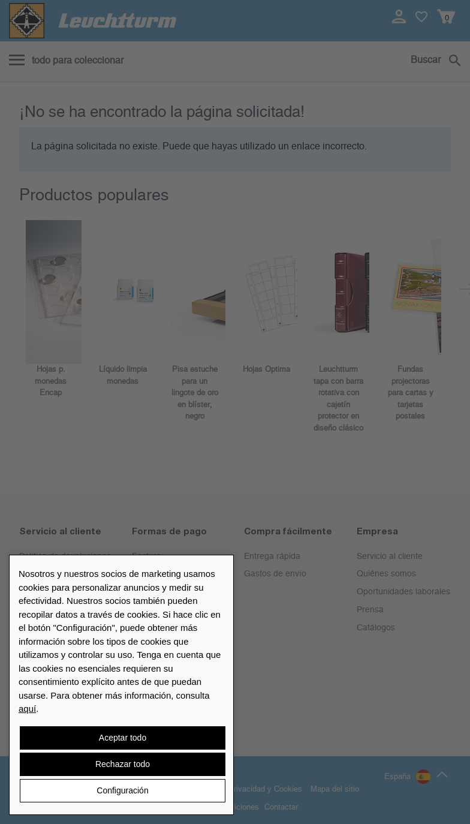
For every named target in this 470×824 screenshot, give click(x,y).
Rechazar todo (122, 764)
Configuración (122, 790)
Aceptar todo (122, 737)
